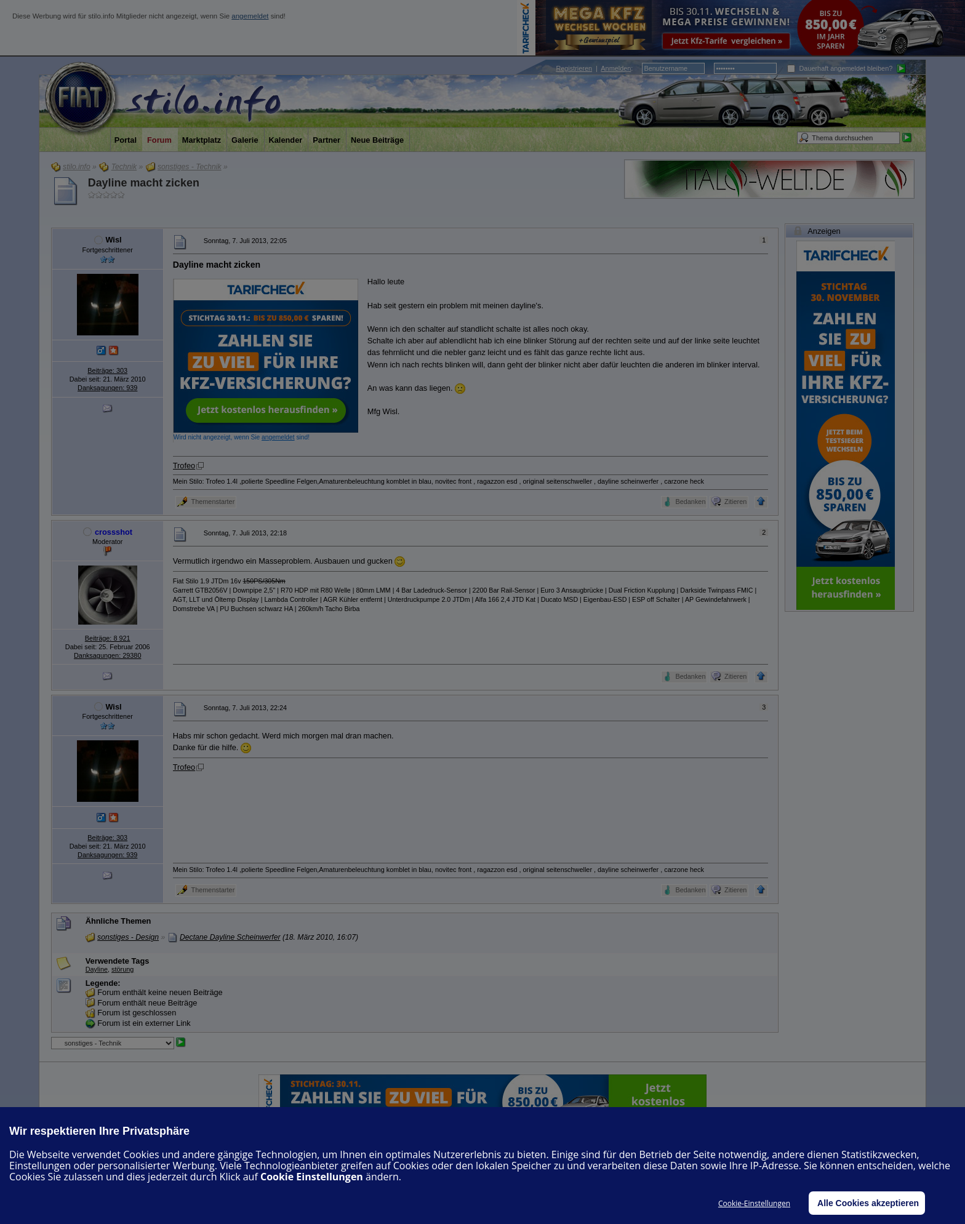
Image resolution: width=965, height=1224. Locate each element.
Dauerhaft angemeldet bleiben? (839, 68)
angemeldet (249, 16)
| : (594, 68)
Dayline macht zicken (143, 183)
